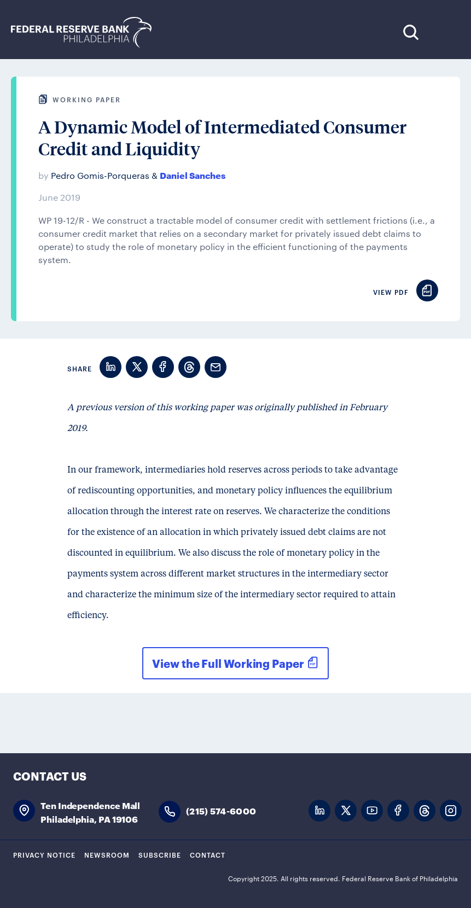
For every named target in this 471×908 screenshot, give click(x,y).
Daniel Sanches (192, 174)
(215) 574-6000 (221, 810)
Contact (207, 854)
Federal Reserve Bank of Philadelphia (87, 32)
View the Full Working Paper (228, 663)
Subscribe (159, 854)
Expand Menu (444, 32)
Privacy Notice (44, 854)
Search (411, 32)
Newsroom (107, 854)
